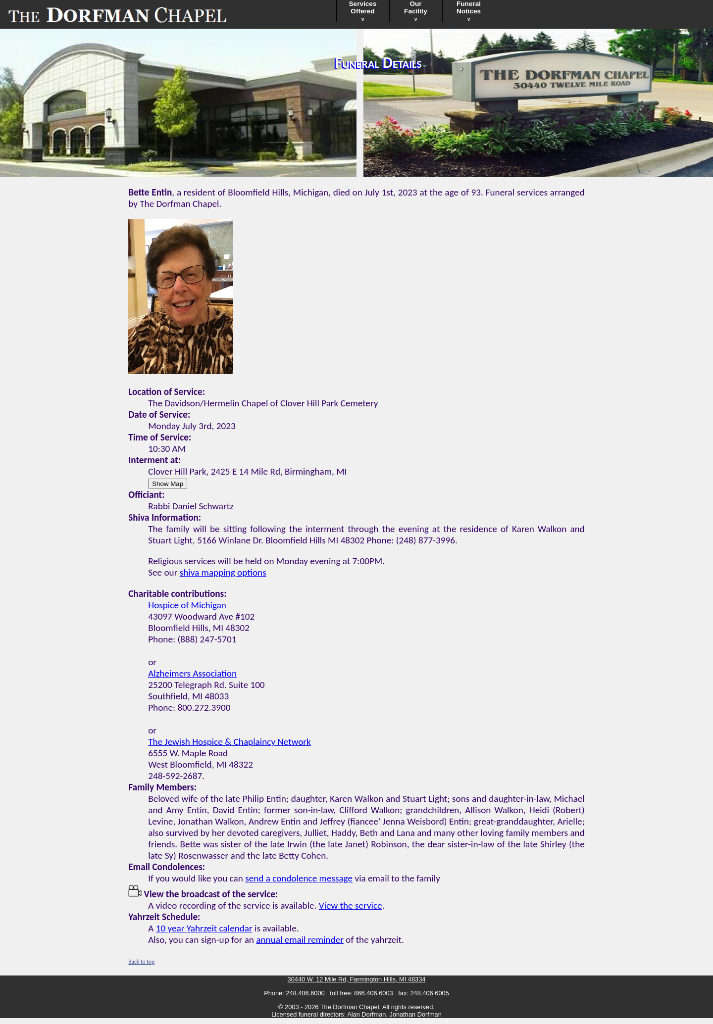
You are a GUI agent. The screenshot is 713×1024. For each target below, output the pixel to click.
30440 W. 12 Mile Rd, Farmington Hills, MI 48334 (357, 979)
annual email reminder (300, 939)
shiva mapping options (223, 572)
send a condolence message (299, 878)
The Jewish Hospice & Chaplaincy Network (229, 741)
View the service (350, 905)
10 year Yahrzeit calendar (204, 928)
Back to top (141, 961)
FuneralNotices (469, 11)
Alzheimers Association (192, 673)
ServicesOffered (363, 11)
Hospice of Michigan (187, 605)
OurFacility (415, 11)
